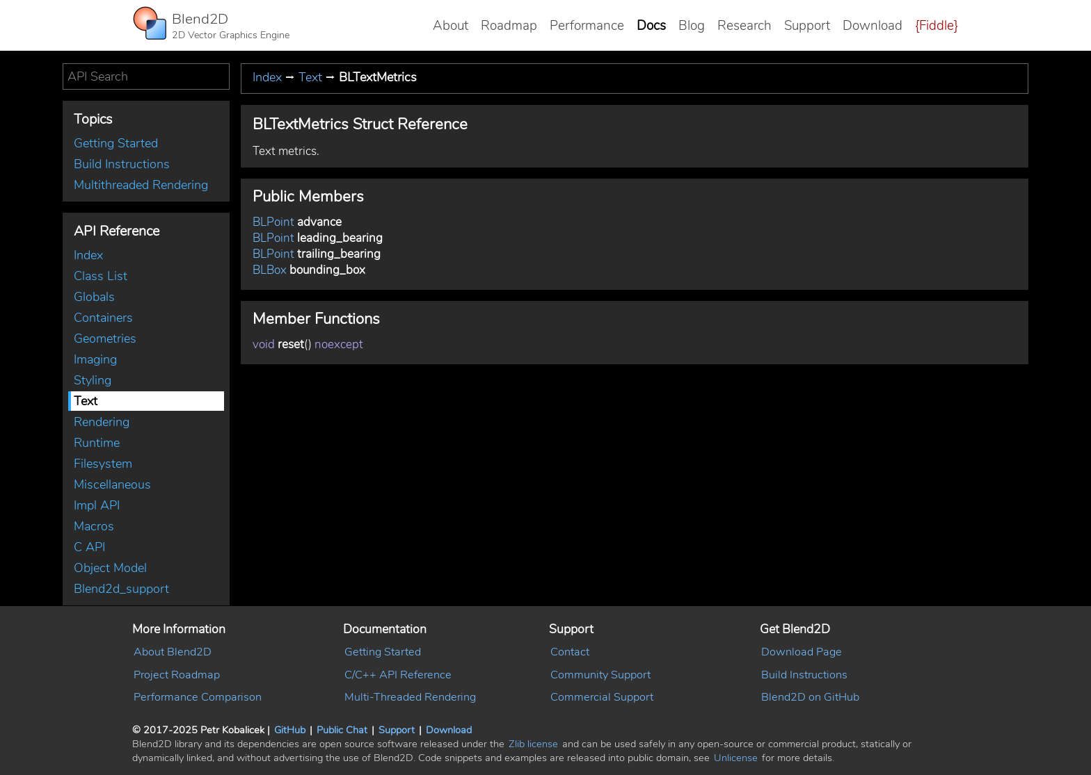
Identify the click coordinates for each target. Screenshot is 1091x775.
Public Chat (342, 730)
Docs (651, 26)
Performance (587, 26)
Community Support (600, 675)
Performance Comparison (198, 697)
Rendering (101, 422)
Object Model (110, 568)
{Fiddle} (936, 26)
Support (807, 26)
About (450, 26)
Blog (691, 26)
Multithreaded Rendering (141, 185)
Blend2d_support (121, 588)
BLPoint (273, 222)
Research (744, 26)
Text (85, 401)
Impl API (97, 505)
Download (872, 26)
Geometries (105, 338)
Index (88, 255)
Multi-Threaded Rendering (410, 697)
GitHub (289, 730)
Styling (92, 380)
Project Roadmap (177, 675)
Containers (103, 317)
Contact (569, 652)
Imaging (95, 359)
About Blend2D (173, 652)
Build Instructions (122, 164)
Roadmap (509, 26)
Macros (94, 526)
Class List (100, 276)
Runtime (97, 442)
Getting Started (116, 143)
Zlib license (533, 744)
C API (89, 547)
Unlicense (736, 758)
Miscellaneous (112, 484)
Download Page (801, 652)
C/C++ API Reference (398, 675)
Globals (94, 296)
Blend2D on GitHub (810, 697)
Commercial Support (601, 697)
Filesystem (103, 463)
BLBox (270, 270)
